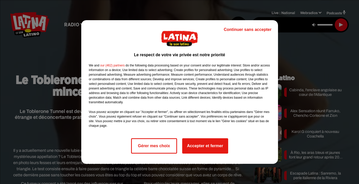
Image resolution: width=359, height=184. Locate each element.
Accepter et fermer (205, 146)
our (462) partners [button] (112, 65)
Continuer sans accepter (248, 29)
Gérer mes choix (154, 146)
